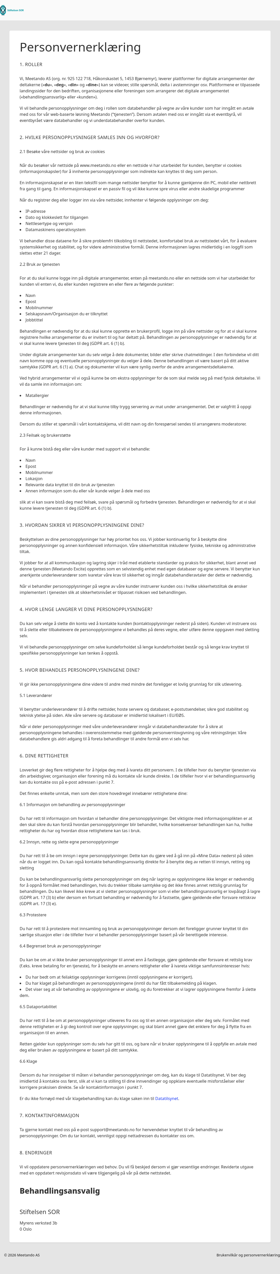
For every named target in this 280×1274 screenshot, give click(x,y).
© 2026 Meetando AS (22, 1255)
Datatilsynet (166, 1098)
